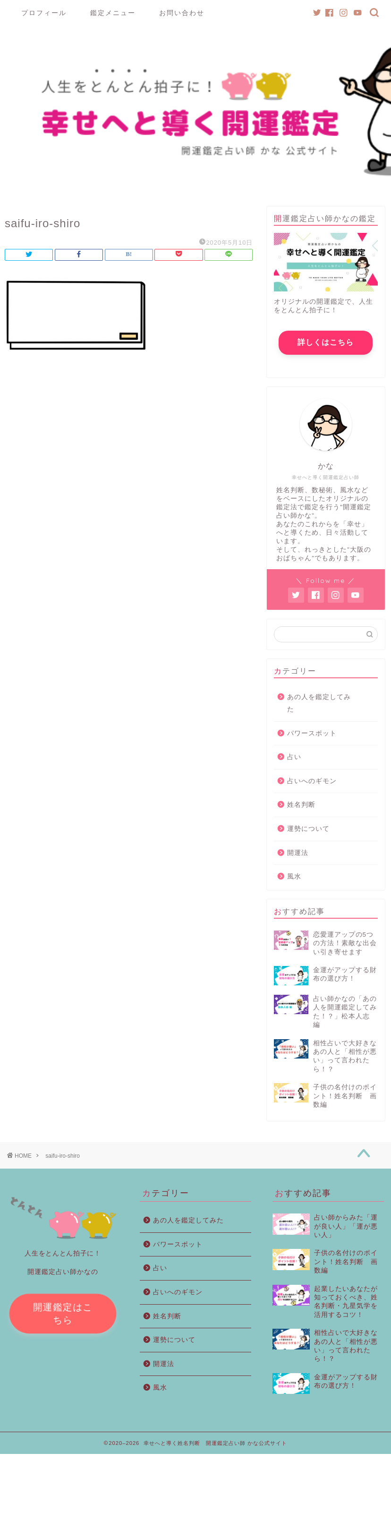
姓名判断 (301, 804)
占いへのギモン (312, 781)
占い (294, 756)
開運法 (297, 852)
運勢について (308, 828)
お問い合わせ (181, 13)
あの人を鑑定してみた (319, 703)
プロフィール (44, 13)
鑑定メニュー (113, 13)
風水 (294, 876)
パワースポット (312, 733)
